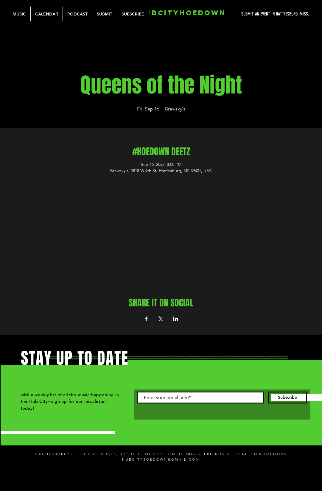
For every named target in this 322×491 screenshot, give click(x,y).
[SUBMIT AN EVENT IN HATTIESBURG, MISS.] (253, 14)
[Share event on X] (161, 319)
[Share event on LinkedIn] (175, 319)
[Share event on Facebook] (146, 319)
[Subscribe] (287, 397)
